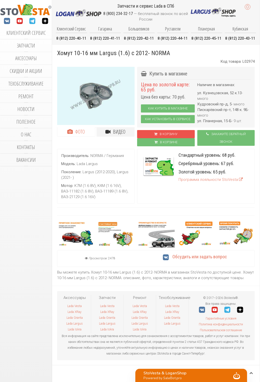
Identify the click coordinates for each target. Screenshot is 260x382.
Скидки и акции (26, 71)
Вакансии (26, 159)
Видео (115, 131)
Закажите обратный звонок (226, 138)
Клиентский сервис (26, 32)
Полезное (26, 121)
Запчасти (26, 45)
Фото (76, 131)
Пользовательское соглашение (221, 330)
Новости (26, 109)
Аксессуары (26, 58)
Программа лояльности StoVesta (210, 179)
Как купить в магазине (168, 108)
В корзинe (165, 142)
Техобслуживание (25, 83)
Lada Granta (75, 318)
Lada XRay (75, 312)
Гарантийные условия (221, 318)
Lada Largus (74, 323)
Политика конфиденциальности (221, 324)
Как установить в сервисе (167, 119)
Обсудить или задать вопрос (195, 256)
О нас (26, 134)
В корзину (165, 134)
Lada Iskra (75, 329)
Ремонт (26, 96)
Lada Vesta (74, 306)
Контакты (26, 147)
